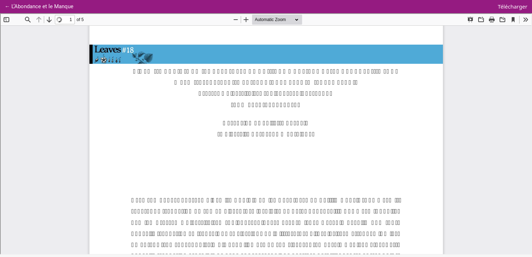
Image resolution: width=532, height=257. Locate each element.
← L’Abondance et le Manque (41, 6)
